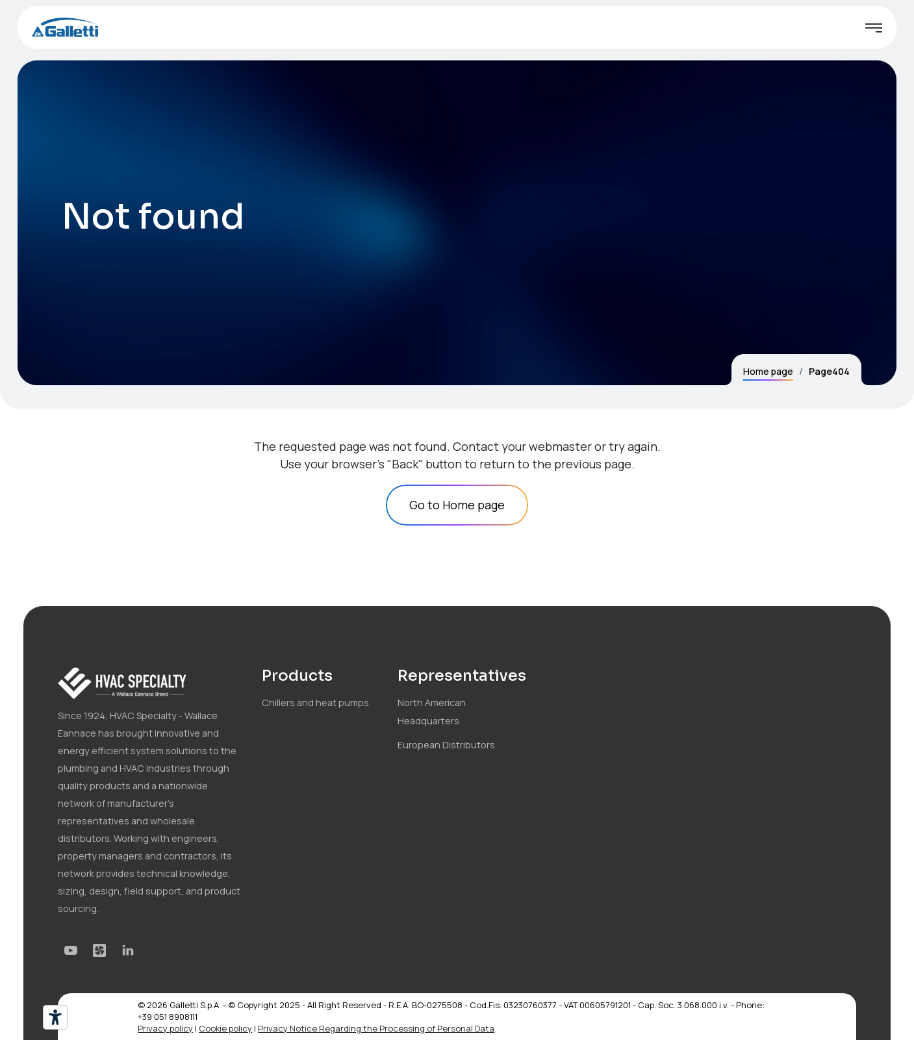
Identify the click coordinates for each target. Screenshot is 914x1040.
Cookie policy (225, 1028)
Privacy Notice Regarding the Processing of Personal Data (376, 1028)
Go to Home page (457, 505)
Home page (768, 371)
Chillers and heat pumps (315, 702)
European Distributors (446, 745)
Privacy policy (165, 1028)
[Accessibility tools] (55, 1017)
